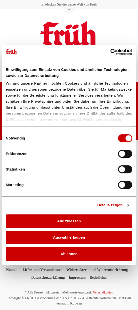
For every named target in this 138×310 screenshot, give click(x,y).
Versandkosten (103, 292)
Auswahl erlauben (69, 237)
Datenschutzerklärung (48, 277)
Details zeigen (109, 205)
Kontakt (12, 270)
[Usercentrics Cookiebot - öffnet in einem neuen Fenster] (110, 52)
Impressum (77, 277)
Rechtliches (98, 277)
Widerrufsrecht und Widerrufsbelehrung (97, 270)
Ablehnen (69, 254)
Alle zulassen (69, 221)
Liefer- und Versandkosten (42, 270)
